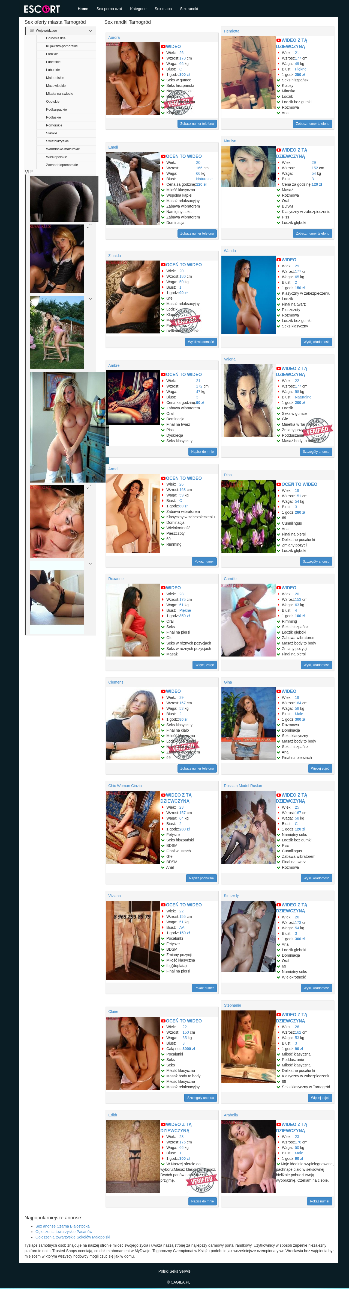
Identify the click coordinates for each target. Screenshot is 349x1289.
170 (182, 58)
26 (181, 53)
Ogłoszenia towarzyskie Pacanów (63, 1231)
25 (297, 807)
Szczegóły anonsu (316, 452)
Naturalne (204, 179)
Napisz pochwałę (201, 878)
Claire (113, 1011)
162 (298, 1032)
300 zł (184, 74)
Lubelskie (53, 62)
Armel (113, 469)
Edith (112, 1115)
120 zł (201, 184)
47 (198, 391)
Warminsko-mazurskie (63, 149)
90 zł (183, 293)
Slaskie (51, 133)
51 (181, 922)
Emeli (113, 147)
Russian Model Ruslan (243, 786)
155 (182, 916)
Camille (230, 578)
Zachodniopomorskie (62, 165)
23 (181, 807)
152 (315, 168)
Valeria (230, 359)
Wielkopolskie (56, 157)
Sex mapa (163, 9)
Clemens (115, 682)
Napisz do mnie (202, 452)
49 (297, 63)
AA (182, 927)
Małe (299, 714)
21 (297, 53)
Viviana (114, 896)
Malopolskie (55, 78)
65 (297, 277)
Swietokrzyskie (57, 141)
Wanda (230, 251)
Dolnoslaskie (55, 38)
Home (83, 9)
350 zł (184, 616)
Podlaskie (53, 117)
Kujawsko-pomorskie (62, 46)
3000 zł (188, 1048)
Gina (228, 682)
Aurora (114, 37)
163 (182, 489)
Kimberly (231, 895)
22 (297, 381)
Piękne (301, 69)
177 (298, 58)
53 (181, 708)
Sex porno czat (109, 9)
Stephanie (232, 1005)
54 (314, 173)
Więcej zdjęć (204, 665)
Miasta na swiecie (59, 94)
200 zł (300, 402)
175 (182, 599)
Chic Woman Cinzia (125, 786)
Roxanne (116, 578)
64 (181, 818)
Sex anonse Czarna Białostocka (62, 1226)
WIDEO (173, 46)
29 (314, 162)
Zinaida (114, 255)
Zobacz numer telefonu (197, 124)
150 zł (300, 288)
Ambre (113, 365)
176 (182, 1142)
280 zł (300, 512)
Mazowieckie (56, 86)
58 (297, 391)
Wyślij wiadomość (201, 342)
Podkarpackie (56, 109)
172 (199, 386)
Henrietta (231, 31)
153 (298, 599)
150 (185, 1032)
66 (181, 63)
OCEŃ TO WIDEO (184, 156)
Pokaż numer (204, 561)
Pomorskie (54, 125)
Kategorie (138, 9)
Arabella (231, 1115)
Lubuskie (53, 70)
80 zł (183, 506)
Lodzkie (52, 54)
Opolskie (52, 102)
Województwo (43, 30)
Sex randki (189, 9)
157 (182, 813)
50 (181, 282)
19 (297, 490)
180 (182, 276)
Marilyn (230, 141)
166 (199, 168)
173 (298, 922)
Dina (228, 475)
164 (298, 703)
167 (182, 703)
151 (298, 496)
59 (181, 495)
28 (181, 594)
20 (198, 162)
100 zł (300, 616)
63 (297, 605)
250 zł (300, 74)
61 (181, 605)
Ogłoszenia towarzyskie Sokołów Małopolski (72, 1237)
